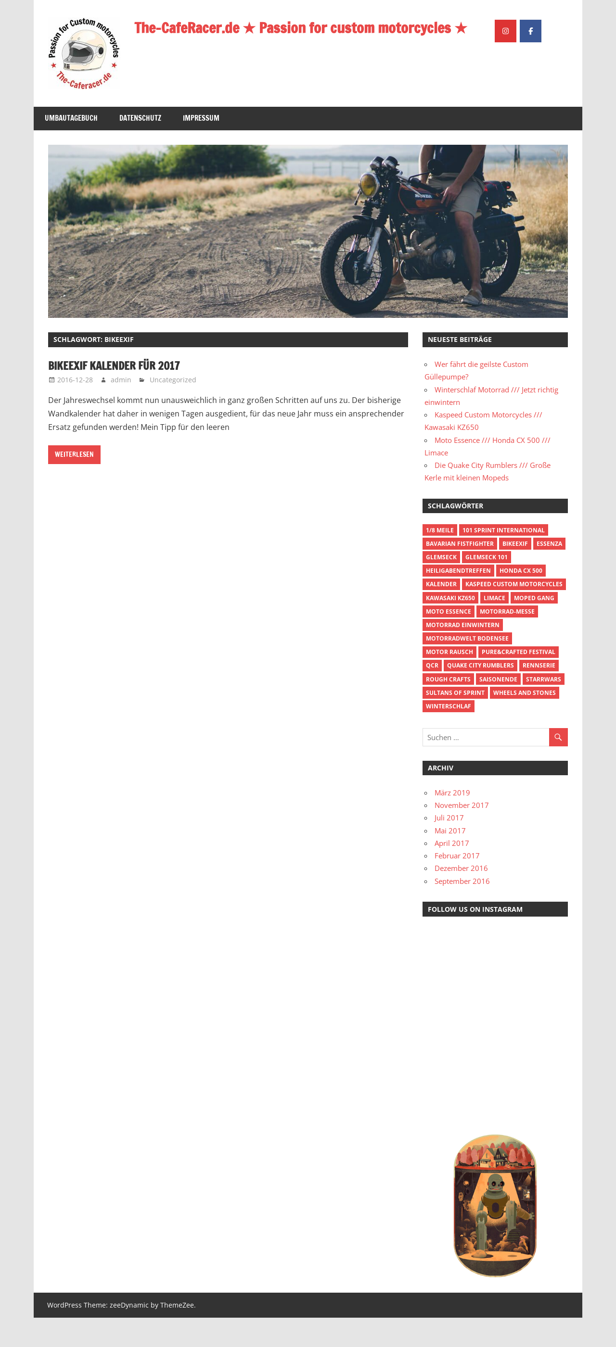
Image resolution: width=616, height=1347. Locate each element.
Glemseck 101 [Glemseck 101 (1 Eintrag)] (486, 586)
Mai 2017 (450, 859)
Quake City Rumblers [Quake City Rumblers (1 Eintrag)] (480, 695)
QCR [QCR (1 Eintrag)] (432, 695)
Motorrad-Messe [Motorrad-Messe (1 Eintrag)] (507, 640)
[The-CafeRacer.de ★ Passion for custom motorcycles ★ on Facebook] (530, 109)
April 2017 (452, 872)
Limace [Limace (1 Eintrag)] (494, 627)
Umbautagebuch (71, 147)
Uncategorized (173, 408)
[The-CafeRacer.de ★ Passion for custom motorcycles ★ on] (555, 108)
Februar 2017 (457, 885)
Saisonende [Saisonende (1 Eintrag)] (498, 708)
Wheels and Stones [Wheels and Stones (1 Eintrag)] (524, 722)
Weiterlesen (74, 484)
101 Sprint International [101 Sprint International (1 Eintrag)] (503, 559)
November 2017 (462, 834)
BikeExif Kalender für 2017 (120, 395)
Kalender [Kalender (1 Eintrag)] (441, 613)
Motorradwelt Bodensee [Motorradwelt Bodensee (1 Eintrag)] (467, 668)
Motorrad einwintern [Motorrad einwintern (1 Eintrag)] (463, 654)
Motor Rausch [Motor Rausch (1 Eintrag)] (449, 681)
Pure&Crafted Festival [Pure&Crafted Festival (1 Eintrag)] (518, 681)
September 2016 (462, 910)
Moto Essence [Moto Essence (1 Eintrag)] (448, 640)
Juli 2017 (449, 847)
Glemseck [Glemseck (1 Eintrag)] (441, 586)
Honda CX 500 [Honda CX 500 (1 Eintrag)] (521, 600)
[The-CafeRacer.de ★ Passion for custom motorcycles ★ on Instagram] (505, 109)
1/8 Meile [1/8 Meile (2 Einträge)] (440, 559)
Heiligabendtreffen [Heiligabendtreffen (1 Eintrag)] (458, 600)
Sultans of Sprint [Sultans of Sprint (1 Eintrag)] (455, 722)
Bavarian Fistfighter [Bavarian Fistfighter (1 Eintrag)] (460, 572)
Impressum (201, 147)
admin (121, 408)
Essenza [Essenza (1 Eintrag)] (549, 572)
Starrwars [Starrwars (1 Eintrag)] (543, 708)
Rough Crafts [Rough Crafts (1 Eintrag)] (448, 708)
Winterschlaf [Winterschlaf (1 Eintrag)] (448, 735)
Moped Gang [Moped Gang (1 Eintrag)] (534, 627)
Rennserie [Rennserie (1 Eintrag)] (539, 695)
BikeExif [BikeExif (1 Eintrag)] (515, 572)
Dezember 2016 (461, 897)
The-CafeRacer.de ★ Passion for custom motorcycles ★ (311, 27)
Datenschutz (140, 147)
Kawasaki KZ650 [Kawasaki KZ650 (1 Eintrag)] (450, 627)
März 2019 (452, 821)
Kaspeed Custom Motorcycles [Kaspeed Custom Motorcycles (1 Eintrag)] (514, 613)
